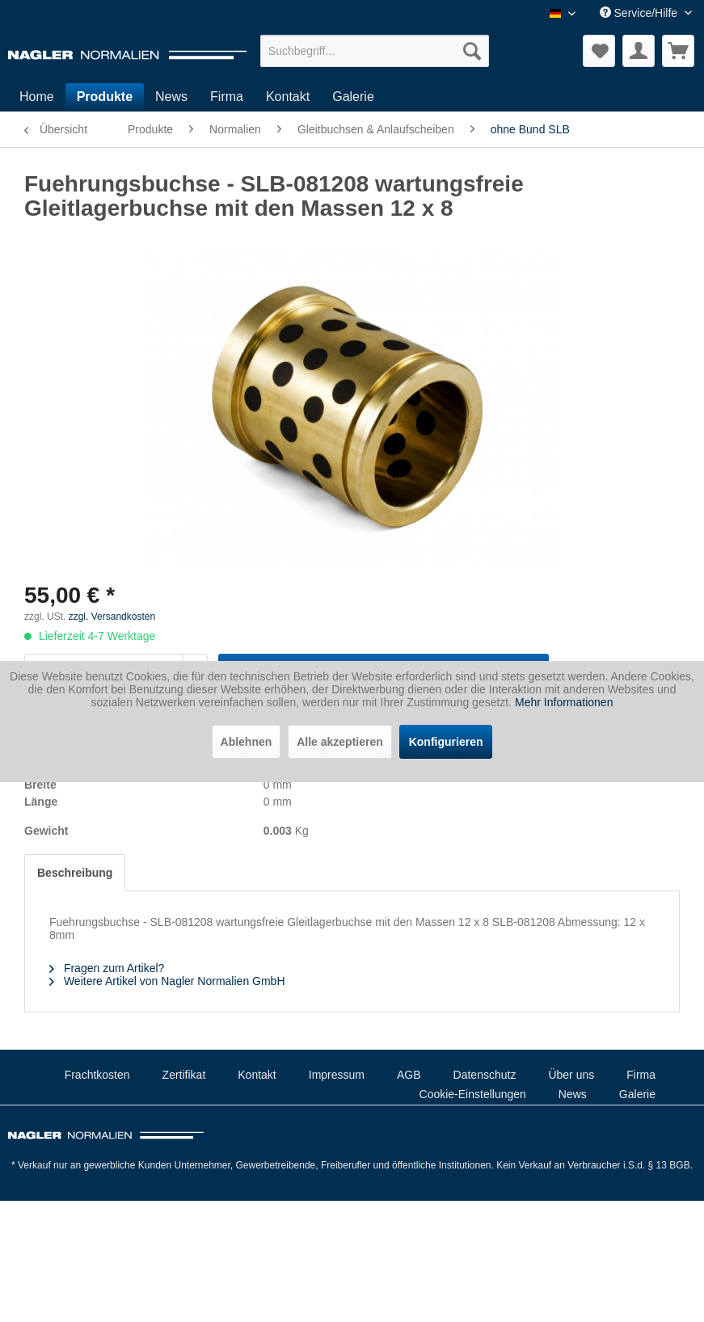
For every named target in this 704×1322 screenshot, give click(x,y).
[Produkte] (104, 97)
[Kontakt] (288, 97)
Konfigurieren (446, 741)
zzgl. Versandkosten (112, 616)
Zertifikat (184, 1074)
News (573, 1094)
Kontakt (257, 1074)
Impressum (337, 1074)
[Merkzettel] (599, 51)
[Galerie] (353, 97)
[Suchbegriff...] (374, 51)
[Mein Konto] (638, 51)
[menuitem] (374, 51)
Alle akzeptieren (340, 741)
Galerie (637, 1094)
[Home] (36, 97)
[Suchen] (472, 51)
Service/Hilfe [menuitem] (640, 12)
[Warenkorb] (678, 51)
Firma (641, 1074)
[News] (171, 97)
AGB (409, 1074)
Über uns (571, 1074)
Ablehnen (246, 741)
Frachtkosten (97, 1074)
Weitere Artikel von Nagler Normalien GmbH (167, 981)
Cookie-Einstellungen (472, 1094)
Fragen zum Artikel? (106, 968)
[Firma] (227, 97)
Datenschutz (484, 1074)
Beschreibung (74, 872)
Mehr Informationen (564, 702)
